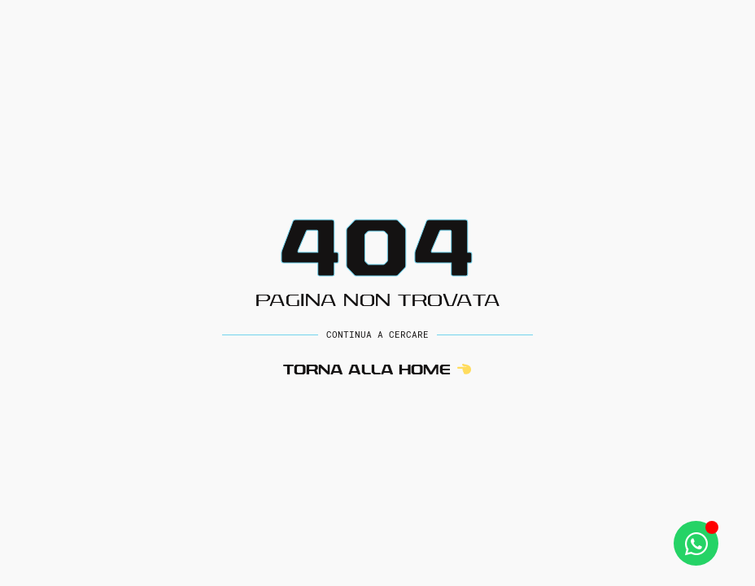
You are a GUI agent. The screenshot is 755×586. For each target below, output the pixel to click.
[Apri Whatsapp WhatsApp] (696, 543)
